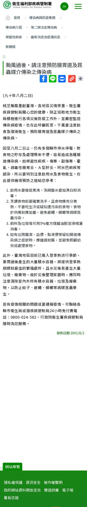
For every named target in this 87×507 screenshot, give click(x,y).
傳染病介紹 (14, 27)
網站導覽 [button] (12, 466)
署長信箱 (11, 497)
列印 (62, 78)
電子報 (67, 490)
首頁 (17, 17)
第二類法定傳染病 (44, 27)
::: (4, 56)
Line (52, 78)
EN (64, 6)
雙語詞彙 (51, 490)
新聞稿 (10, 46)
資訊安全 (33, 482)
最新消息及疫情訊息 (45, 36)
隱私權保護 (13, 482)
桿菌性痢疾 (14, 36)
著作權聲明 (53, 482)
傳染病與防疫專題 (42, 17)
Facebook (43, 78)
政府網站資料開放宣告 (22, 490)
